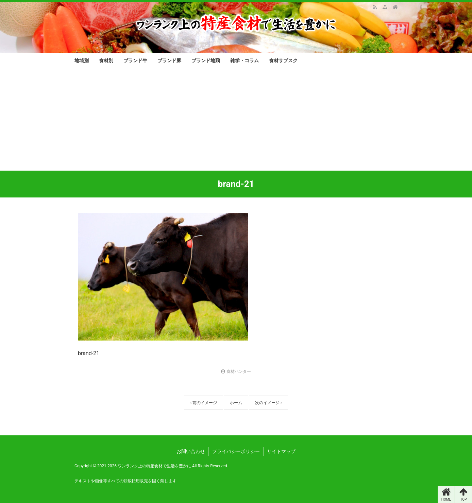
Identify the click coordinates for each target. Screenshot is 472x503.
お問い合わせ (190, 451)
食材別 (106, 60)
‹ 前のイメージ (203, 402)
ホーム (236, 402)
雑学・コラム (244, 60)
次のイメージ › (268, 402)
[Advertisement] (236, 119)
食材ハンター (238, 371)
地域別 (81, 60)
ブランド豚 (169, 60)
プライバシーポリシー (236, 451)
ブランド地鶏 (205, 60)
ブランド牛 (135, 60)
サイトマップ (281, 451)
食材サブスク (283, 60)
